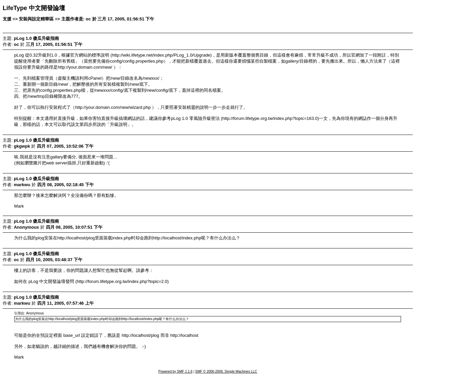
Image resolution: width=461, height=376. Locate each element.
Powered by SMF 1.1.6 (175, 371)
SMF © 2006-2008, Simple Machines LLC (226, 371)
